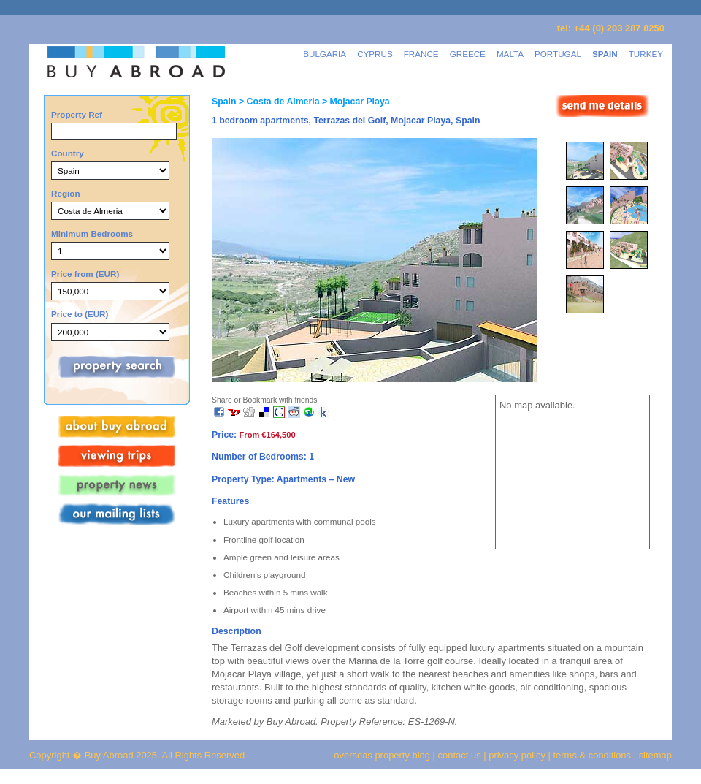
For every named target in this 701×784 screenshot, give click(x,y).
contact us (459, 755)
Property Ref (76, 114)
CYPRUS (375, 53)
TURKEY (646, 53)
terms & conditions (593, 755)
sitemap (654, 755)
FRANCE (421, 53)
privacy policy (517, 755)
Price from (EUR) (85, 273)
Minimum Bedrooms (92, 233)
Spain (224, 101)
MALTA (510, 53)
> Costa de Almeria (277, 101)
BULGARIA (324, 53)
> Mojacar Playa (355, 101)
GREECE (468, 53)
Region (65, 193)
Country (67, 153)
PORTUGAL (558, 53)
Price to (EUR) (79, 314)
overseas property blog (382, 755)
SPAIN (605, 53)
